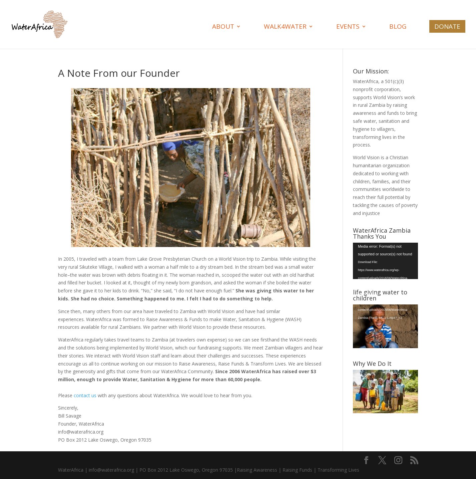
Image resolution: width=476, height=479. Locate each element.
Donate (447, 26)
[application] (385, 261)
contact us (86, 395)
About (223, 27)
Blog (397, 27)
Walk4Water (285, 27)
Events (348, 27)
